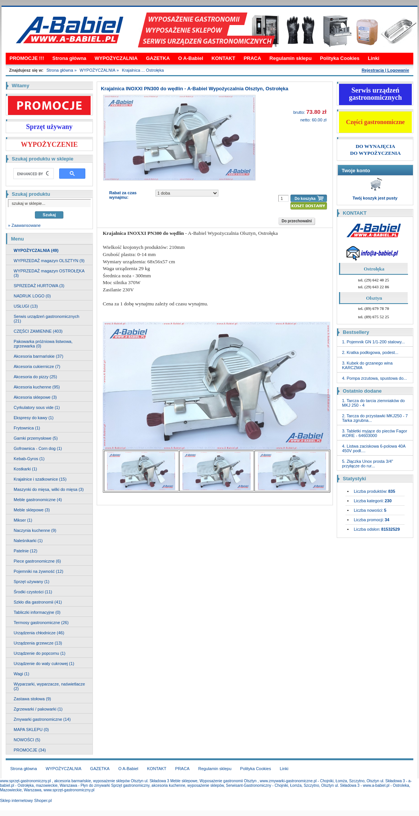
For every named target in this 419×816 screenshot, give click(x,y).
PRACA (252, 58)
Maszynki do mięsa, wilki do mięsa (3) (49, 489)
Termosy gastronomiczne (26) (41, 622)
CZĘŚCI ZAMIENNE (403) (38, 331)
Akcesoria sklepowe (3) (35, 397)
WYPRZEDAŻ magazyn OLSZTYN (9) (49, 260)
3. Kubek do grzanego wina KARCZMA (367, 365)
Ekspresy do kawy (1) (33, 417)
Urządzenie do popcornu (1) (39, 653)
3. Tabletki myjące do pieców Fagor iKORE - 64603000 (374, 433)
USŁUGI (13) (26, 306)
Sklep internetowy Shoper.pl (26, 800)
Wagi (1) (21, 673)
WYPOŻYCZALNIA (116, 58)
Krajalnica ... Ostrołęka (143, 70)
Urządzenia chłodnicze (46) (39, 632)
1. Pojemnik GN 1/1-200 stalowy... (373, 342)
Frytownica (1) (27, 428)
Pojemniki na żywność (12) (38, 571)
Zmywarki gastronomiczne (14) (42, 719)
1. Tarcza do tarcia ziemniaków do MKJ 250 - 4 (373, 402)
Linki (373, 58)
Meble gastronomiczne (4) (38, 499)
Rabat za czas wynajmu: (123, 195)
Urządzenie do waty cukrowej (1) (44, 663)
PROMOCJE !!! (26, 58)
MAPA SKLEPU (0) (31, 729)
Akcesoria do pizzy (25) (35, 376)
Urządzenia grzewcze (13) (38, 643)
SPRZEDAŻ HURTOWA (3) (39, 285)
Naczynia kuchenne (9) (35, 530)
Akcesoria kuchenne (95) (37, 387)
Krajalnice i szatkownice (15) (40, 479)
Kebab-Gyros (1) (29, 458)
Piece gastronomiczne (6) (37, 561)
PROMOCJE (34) (30, 750)
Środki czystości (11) (33, 592)
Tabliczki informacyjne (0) (37, 612)
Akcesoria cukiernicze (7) (37, 366)
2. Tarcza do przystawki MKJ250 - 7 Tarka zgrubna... (375, 418)
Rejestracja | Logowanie (385, 70)
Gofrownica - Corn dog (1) (38, 448)
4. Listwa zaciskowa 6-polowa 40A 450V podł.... (373, 448)
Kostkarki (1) (25, 469)
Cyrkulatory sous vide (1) (37, 407)
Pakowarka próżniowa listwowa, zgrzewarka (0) (43, 343)
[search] (33, 173)
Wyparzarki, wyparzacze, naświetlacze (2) (49, 686)
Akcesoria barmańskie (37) (38, 356)
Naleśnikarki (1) (28, 540)
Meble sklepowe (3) (32, 510)
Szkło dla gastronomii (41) (38, 602)
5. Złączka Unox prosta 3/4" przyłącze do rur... (367, 463)
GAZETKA (158, 58)
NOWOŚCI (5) (27, 739)
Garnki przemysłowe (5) (36, 438)
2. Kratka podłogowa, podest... (370, 352)
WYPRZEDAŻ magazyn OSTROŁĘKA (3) (49, 273)
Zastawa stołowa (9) (32, 699)
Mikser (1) (23, 520)
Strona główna (69, 58)
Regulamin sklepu (291, 58)
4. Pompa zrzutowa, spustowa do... (374, 378)
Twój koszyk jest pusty (375, 198)
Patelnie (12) (25, 551)
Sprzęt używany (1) (31, 581)
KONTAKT (223, 58)
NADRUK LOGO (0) (32, 296)
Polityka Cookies (339, 58)
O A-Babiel (190, 58)
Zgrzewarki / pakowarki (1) (38, 709)
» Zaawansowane (24, 225)
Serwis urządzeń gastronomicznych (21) (46, 318)
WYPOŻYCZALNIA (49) (36, 250)
